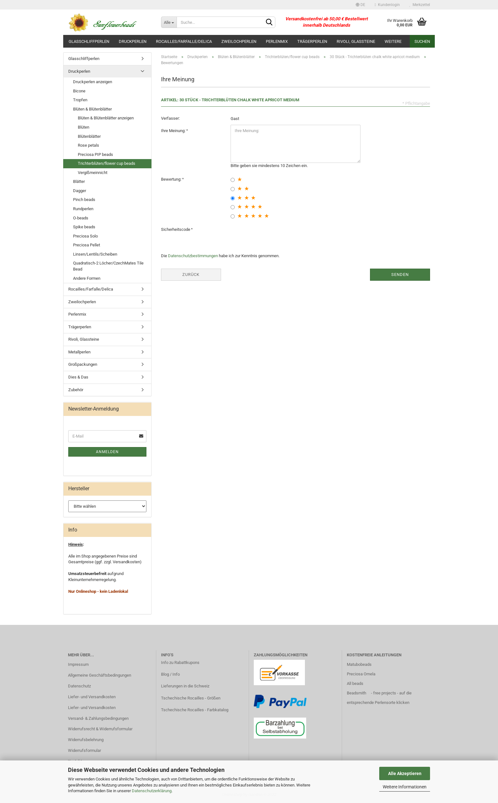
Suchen (422, 41)
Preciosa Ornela (361, 674)
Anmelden (107, 452)
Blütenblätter (89, 136)
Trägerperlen (312, 41)
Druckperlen (132, 41)
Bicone (79, 91)
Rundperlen (83, 208)
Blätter (79, 181)
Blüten (83, 127)
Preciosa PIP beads (95, 154)
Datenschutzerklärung (152, 790)
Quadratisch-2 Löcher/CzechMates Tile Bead (108, 266)
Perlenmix (277, 41)
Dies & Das (78, 377)
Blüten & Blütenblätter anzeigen (106, 118)
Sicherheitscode (176, 229)
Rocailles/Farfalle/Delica (184, 41)
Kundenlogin (387, 5)
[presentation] (279, 236)
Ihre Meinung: (173, 130)
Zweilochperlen (238, 41)
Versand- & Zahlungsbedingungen (98, 718)
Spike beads (84, 226)
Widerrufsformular (84, 750)
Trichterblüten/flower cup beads (106, 163)
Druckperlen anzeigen (92, 81)
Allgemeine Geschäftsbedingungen (99, 675)
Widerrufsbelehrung (86, 739)
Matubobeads (359, 664)
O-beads (80, 218)
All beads (355, 683)
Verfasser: (170, 118)
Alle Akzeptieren (404, 773)
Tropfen (80, 99)
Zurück (190, 274)
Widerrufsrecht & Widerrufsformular (100, 728)
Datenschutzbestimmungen (193, 255)
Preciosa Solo (85, 236)
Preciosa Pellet (86, 245)
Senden (400, 274)
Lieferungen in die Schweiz (185, 686)
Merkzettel (419, 5)
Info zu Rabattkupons (180, 662)
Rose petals (88, 145)
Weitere (393, 41)
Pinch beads (84, 199)
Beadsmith (356, 693)
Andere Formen (86, 278)
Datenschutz (79, 686)
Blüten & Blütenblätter (92, 109)
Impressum (78, 664)
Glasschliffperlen (89, 41)
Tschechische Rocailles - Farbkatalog (194, 709)
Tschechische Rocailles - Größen (190, 698)
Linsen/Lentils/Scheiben (95, 254)
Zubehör (75, 389)
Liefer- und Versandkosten (92, 696)
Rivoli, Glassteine (356, 41)
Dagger (79, 190)
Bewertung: (171, 179)
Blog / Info (170, 674)
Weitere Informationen (405, 786)
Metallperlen (79, 352)
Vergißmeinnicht (92, 172)
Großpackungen (82, 364)
